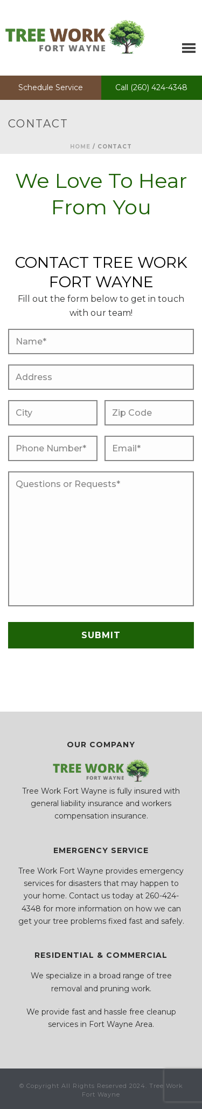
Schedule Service (50, 87)
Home (80, 146)
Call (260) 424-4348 (151, 87)
